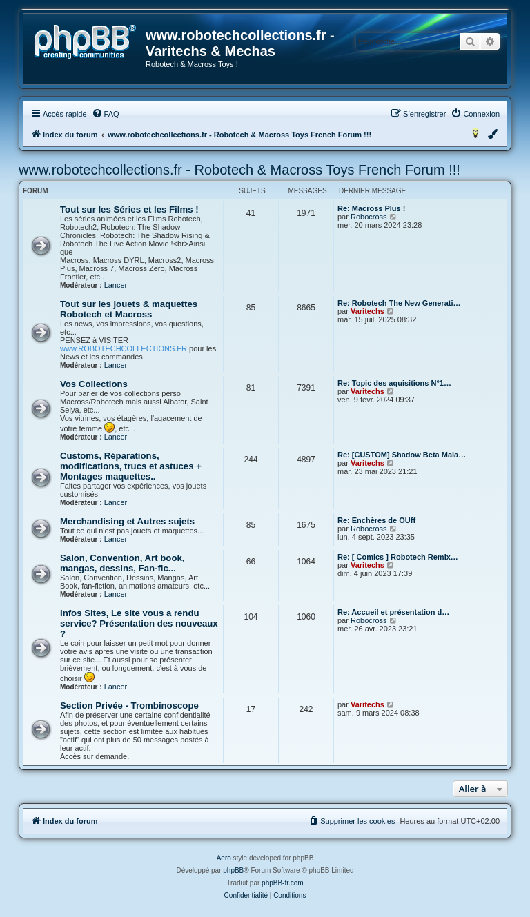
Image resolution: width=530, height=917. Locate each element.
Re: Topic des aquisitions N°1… (394, 383)
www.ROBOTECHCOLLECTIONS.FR (123, 348)
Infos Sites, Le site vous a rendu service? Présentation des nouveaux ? (139, 623)
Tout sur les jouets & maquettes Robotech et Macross (128, 309)
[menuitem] (105, 114)
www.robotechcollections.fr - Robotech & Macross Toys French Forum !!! (239, 169)
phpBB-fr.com (283, 883)
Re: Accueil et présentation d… (393, 612)
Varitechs (367, 311)
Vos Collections (94, 384)
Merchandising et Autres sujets (127, 521)
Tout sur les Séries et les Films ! (129, 209)
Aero (224, 858)
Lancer (116, 285)
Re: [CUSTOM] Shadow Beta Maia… (401, 455)
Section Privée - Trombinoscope (129, 705)
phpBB (233, 870)
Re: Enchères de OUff (376, 520)
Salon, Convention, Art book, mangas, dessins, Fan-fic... (122, 563)
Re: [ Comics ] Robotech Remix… (397, 557)
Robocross (369, 217)
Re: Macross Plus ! (371, 208)
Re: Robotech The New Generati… (398, 303)
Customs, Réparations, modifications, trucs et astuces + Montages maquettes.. (131, 466)
